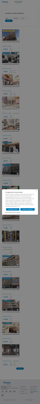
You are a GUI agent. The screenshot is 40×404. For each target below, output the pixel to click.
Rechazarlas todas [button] (20, 211)
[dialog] (20, 202)
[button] (12, 214)
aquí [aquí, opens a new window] (19, 204)
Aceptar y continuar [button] (20, 207)
